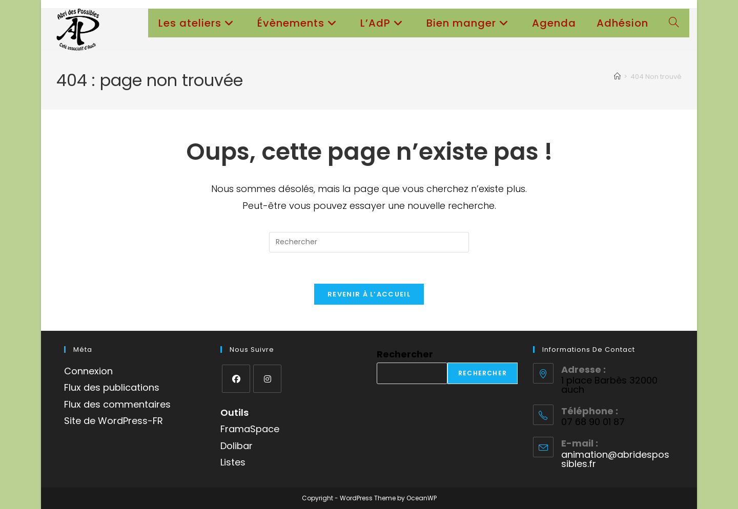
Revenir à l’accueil (369, 294)
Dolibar (236, 445)
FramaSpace (249, 428)
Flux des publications (111, 387)
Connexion (88, 371)
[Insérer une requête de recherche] (369, 242)
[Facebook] (236, 379)
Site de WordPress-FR (113, 420)
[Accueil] (617, 76)
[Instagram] (267, 379)
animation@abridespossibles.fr (615, 459)
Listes (232, 462)
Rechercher (405, 354)
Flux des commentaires (117, 404)
